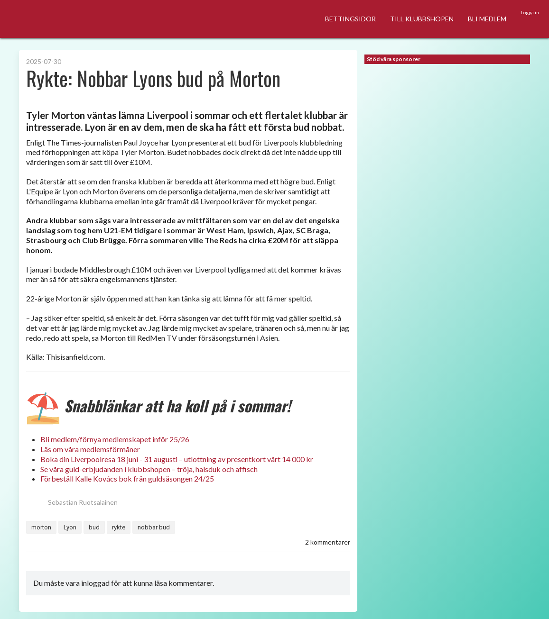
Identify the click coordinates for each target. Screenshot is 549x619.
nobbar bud (154, 527)
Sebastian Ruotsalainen (72, 502)
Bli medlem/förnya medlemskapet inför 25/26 (114, 439)
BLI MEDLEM (487, 19)
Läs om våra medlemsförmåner (90, 449)
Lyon (70, 527)
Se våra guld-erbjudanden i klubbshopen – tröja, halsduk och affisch (149, 468)
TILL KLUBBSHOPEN (422, 19)
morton (41, 527)
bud (94, 527)
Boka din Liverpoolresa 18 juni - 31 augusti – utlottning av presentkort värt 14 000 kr (176, 459)
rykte (118, 527)
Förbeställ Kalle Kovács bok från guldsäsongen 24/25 (127, 478)
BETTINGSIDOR (350, 19)
